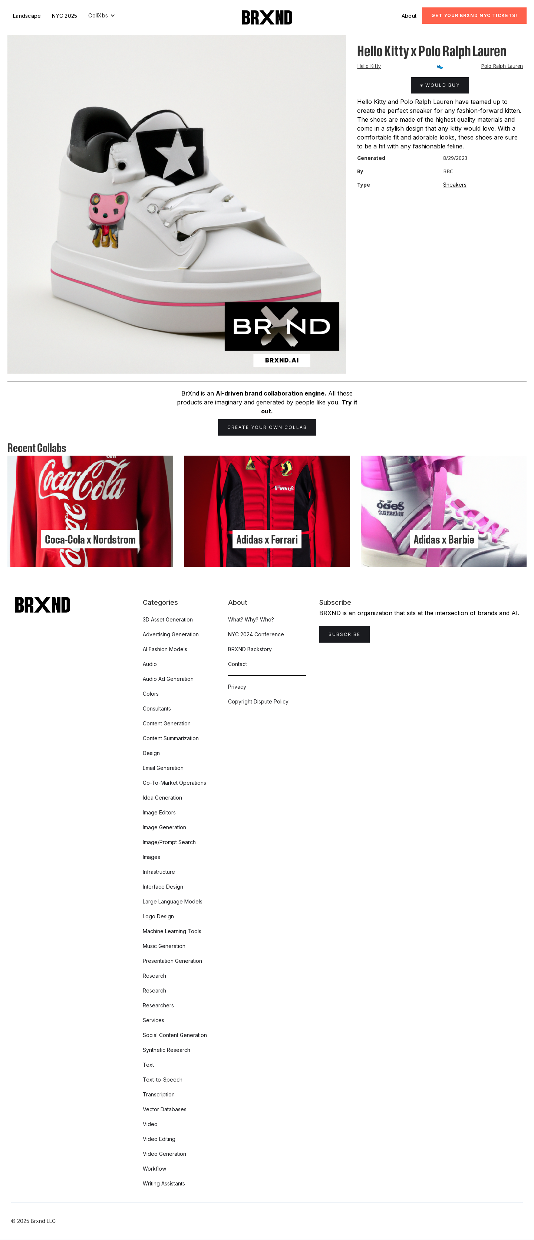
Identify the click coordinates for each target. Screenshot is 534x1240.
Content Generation (167, 723)
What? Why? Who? (251, 619)
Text (148, 1065)
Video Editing (159, 1139)
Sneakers (455, 184)
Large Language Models (172, 901)
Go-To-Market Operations (174, 783)
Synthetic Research (166, 1050)
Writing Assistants (164, 1183)
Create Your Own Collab (267, 427)
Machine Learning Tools (172, 931)
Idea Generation (162, 797)
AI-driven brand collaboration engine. (271, 393)
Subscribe (344, 634)
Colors (151, 693)
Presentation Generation (172, 961)
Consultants (157, 708)
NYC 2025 (64, 16)
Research (154, 975)
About (409, 16)
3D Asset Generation (168, 619)
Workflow (154, 1168)
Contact (237, 664)
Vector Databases (165, 1109)
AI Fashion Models (165, 649)
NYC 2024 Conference (256, 634)
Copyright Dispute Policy (258, 701)
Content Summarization (171, 738)
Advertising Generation (171, 634)
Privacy (237, 686)
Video (150, 1124)
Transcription (159, 1094)
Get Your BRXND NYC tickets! (474, 15)
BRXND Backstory (250, 649)
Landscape (27, 16)
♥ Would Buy (440, 85)
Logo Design (158, 916)
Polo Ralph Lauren (502, 66)
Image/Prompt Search (169, 842)
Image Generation (164, 827)
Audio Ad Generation (168, 679)
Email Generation (163, 768)
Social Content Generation (175, 1035)
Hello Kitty (369, 66)
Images (151, 857)
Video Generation (164, 1154)
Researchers (158, 1005)
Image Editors (159, 812)
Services (153, 1020)
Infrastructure (159, 872)
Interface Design (163, 886)
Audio (150, 664)
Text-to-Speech (162, 1079)
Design (151, 753)
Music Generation (164, 946)
